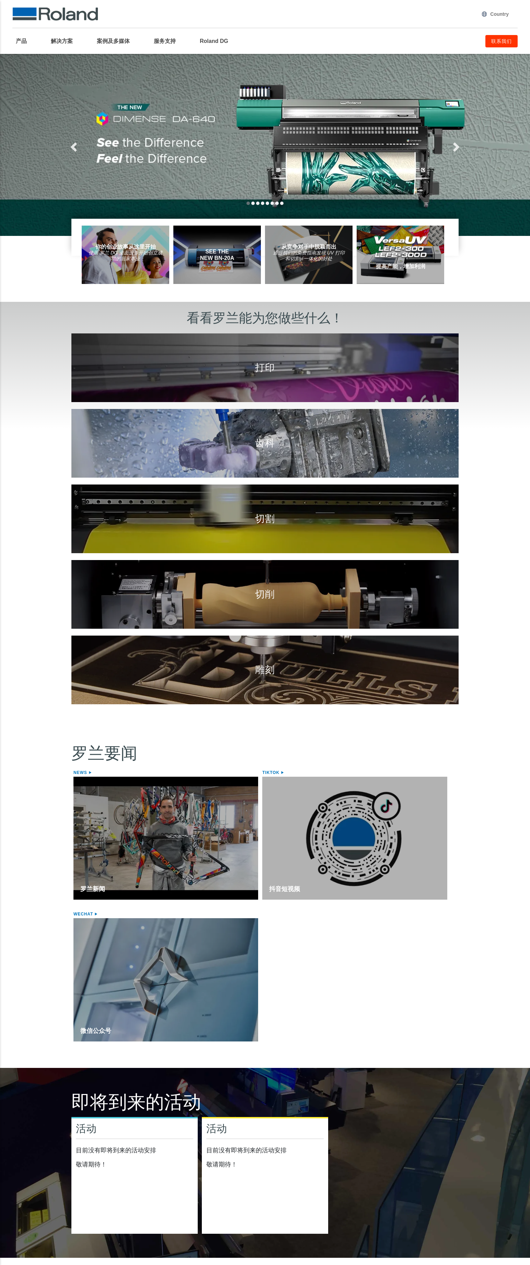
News (81, 772)
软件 (426, 1147)
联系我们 (503, 1225)
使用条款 (186, 1225)
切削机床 (333, 1158)
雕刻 (225, 1147)
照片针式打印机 (241, 1175)
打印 (19, 1147)
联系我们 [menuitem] (501, 41)
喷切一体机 (29, 1167)
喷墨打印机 (29, 1158)
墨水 (21, 1183)
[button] (98, 145)
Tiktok (212, 772)
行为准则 (344, 1225)
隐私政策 (27, 1225)
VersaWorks (437, 1158)
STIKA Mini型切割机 (146, 1175)
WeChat (342, 772)
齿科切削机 (336, 1167)
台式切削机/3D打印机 (346, 1147)
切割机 (127, 1147)
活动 (86, 947)
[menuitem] (24, 41)
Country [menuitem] (495, 14)
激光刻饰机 (236, 1167)
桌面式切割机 (138, 1167)
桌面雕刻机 (236, 1158)
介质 (21, 1175)
